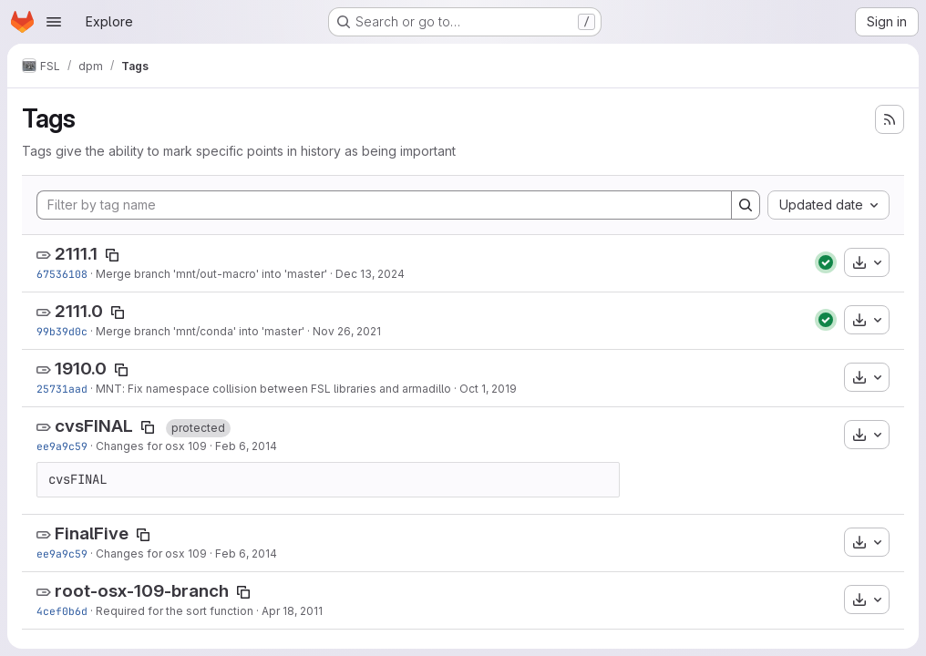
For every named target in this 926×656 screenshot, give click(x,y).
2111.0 (79, 311)
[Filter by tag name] (384, 205)
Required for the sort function (174, 611)
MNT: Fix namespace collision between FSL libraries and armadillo (273, 388)
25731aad (61, 388)
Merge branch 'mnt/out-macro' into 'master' (211, 274)
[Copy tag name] (112, 255)
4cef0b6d (61, 611)
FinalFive (92, 533)
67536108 (61, 274)
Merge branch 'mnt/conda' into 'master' (200, 331)
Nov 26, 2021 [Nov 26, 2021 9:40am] (347, 331)
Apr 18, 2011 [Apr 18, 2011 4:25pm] (292, 611)
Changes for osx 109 (151, 446)
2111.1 (76, 253)
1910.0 (81, 368)
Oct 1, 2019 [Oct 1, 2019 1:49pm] (488, 388)
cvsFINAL (94, 425)
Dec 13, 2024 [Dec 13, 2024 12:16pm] (370, 274)
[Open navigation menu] (53, 21)
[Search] (745, 205)
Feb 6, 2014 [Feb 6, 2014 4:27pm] (246, 446)
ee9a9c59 (61, 446)
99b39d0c (61, 331)
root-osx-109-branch (142, 590)
